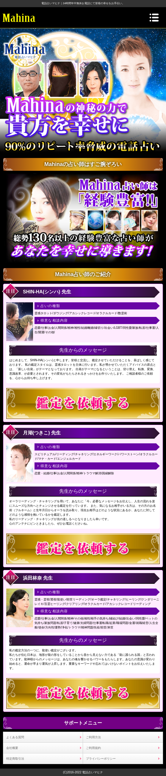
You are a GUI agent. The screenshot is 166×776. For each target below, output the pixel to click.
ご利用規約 (93, 748)
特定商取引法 (15, 758)
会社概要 (12, 748)
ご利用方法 (93, 737)
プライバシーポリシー (101, 758)
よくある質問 (15, 737)
